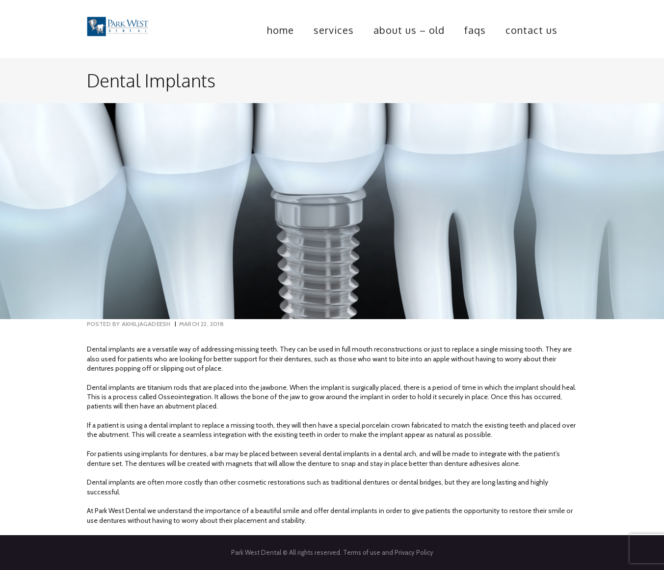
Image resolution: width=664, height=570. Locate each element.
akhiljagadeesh (129, 323)
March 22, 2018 (201, 323)
